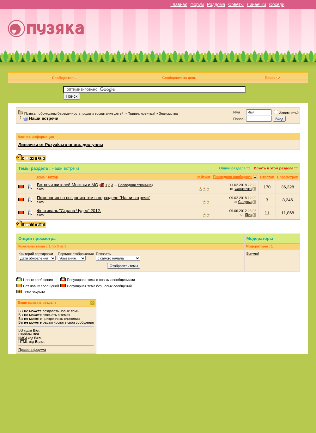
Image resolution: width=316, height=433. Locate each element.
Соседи (276, 4)
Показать (103, 254)
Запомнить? (286, 113)
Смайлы (25, 334)
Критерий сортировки (36, 254)
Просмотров (287, 177)
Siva (40, 189)
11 (267, 212)
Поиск (272, 78)
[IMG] (22, 338)
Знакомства (168, 113)
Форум (197, 4)
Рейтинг (203, 177)
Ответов (267, 177)
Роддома (216, 4)
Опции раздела (232, 168)
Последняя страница (135, 185)
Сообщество (65, 78)
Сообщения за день (179, 78)
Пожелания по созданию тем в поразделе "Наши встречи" (93, 197)
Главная (178, 4)
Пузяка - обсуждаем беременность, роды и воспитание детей (74, 113)
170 (267, 187)
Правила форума (32, 349)
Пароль (239, 119)
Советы (236, 4)
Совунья (245, 202)
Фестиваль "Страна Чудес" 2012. (69, 210)
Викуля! (252, 253)
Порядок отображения (76, 254)
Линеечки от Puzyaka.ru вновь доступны (60, 144)
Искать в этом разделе (273, 168)
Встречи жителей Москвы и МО (67, 184)
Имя (236, 112)
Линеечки (256, 4)
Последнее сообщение (232, 177)
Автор (52, 177)
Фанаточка (243, 189)
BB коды (25, 330)
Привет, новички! (141, 113)
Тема (40, 177)
